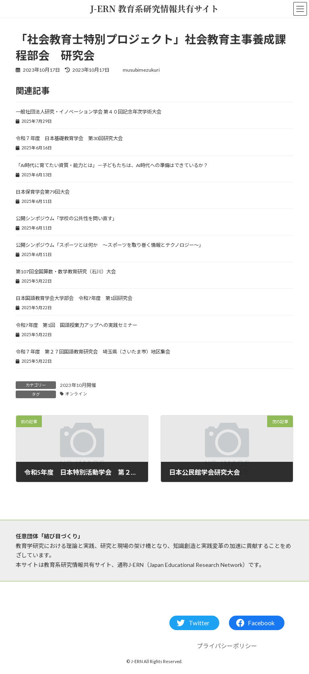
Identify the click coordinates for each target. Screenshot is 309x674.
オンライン (76, 393)
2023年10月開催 (78, 385)
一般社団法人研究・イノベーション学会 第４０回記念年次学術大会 (88, 112)
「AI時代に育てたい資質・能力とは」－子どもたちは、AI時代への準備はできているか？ (112, 165)
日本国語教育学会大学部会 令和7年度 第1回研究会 (74, 298)
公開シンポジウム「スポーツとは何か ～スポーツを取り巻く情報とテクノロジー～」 (110, 245)
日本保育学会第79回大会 (43, 192)
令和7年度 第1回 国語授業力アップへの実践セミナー (76, 325)
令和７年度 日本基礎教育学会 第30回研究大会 (69, 138)
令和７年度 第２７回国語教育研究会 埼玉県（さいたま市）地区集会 (93, 352)
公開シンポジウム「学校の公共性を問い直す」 (66, 218)
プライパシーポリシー (227, 645)
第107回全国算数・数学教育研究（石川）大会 (66, 272)
